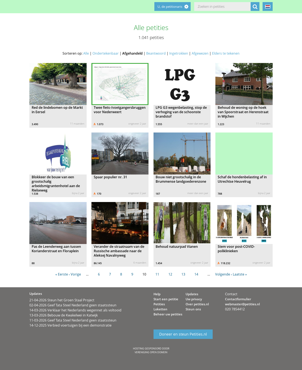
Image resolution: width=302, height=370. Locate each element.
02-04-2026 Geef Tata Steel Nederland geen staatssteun (72, 305)
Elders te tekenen (226, 53)
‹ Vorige (75, 274)
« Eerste (61, 274)
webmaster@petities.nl (242, 304)
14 (196, 274)
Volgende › (223, 274)
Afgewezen (200, 53)
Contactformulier (238, 299)
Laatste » (240, 274)
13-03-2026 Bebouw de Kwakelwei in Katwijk (63, 315)
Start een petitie (166, 299)
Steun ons (193, 309)
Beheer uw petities (168, 314)
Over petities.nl (197, 304)
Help (157, 294)
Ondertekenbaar (105, 53)
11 (157, 274)
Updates (192, 294)
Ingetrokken (178, 53)
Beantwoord (156, 53)
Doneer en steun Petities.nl (183, 334)
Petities (159, 304)
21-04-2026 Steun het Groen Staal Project (61, 300)
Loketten (160, 309)
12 (170, 274)
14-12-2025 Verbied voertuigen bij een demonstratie (70, 325)
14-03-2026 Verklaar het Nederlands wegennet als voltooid (75, 310)
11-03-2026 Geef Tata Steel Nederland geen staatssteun (72, 320)
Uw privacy (194, 299)
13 (183, 274)
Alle (86, 53)
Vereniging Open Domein (151, 352)
